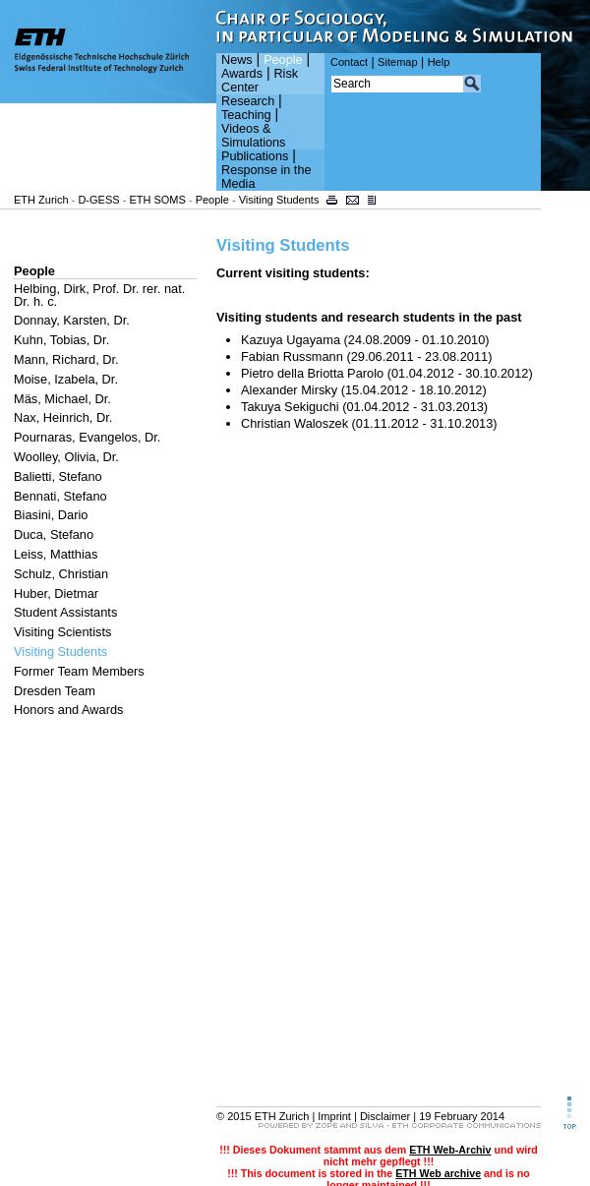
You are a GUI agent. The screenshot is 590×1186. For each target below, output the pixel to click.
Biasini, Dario (51, 514)
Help (439, 62)
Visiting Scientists (62, 631)
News (237, 60)
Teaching (246, 115)
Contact (349, 62)
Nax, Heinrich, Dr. (63, 417)
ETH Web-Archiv (450, 1150)
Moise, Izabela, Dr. (66, 379)
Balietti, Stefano (58, 476)
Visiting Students (279, 200)
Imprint (334, 1116)
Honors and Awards (68, 709)
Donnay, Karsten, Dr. (72, 320)
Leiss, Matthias (55, 554)
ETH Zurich (41, 200)
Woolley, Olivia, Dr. (66, 456)
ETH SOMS (157, 200)
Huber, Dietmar (56, 593)
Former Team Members (79, 671)
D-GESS (98, 200)
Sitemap (398, 62)
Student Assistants (65, 612)
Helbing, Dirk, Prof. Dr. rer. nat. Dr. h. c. (99, 295)
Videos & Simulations (253, 135)
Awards (242, 74)
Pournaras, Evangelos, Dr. (87, 437)
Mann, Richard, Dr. (66, 359)
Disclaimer (385, 1116)
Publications (254, 156)
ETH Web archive (438, 1173)
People (283, 60)
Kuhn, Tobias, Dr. (61, 339)
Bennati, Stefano (60, 496)
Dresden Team (54, 690)
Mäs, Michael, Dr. (62, 398)
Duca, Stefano (53, 534)
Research (247, 101)
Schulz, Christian (61, 573)
